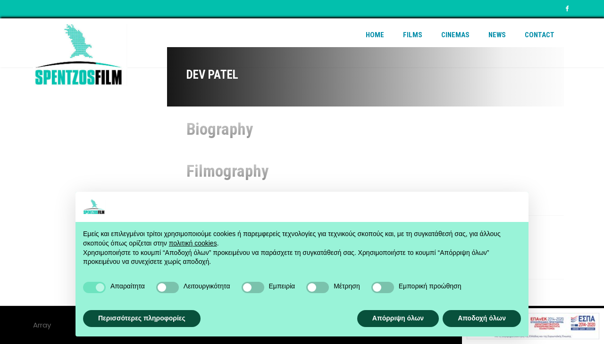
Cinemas (455, 35)
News (497, 35)
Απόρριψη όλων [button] (398, 318)
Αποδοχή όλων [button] (482, 318)
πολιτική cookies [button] (193, 243)
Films (412, 35)
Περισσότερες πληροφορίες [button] (141, 318)
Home (375, 35)
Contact (539, 35)
